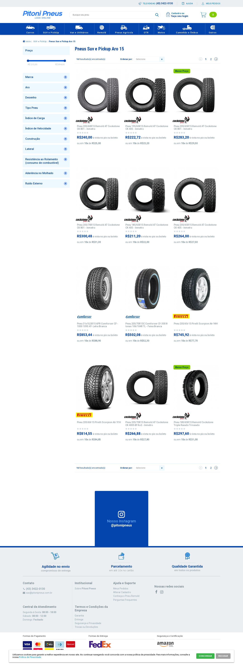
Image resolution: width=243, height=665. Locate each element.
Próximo (216, 59)
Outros (212, 29)
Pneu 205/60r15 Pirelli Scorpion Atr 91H (99, 422)
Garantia (79, 615)
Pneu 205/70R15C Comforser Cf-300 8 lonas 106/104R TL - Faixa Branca (146, 325)
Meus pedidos (213, 3)
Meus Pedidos (120, 588)
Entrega (79, 619)
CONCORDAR (205, 656)
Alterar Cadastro (122, 592)
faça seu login (179, 16)
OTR (146, 29)
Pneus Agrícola (124, 29)
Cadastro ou (177, 13)
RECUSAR (223, 656)
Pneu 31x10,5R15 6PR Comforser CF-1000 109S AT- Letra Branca (97, 325)
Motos (161, 29)
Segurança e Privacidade (88, 623)
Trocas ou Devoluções (86, 627)
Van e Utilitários (79, 29)
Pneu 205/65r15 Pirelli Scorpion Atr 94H (196, 323)
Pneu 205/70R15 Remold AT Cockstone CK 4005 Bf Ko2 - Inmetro (146, 423)
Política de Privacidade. (30, 657)
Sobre (85, 588)
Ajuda (189, 3)
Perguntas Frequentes (125, 600)
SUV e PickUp (51, 29)
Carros (30, 29)
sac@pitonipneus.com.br (39, 592)
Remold (101, 29)
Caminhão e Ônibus (187, 29)
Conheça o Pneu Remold (126, 596)
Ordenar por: (126, 59)
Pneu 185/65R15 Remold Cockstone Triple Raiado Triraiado (193, 423)
